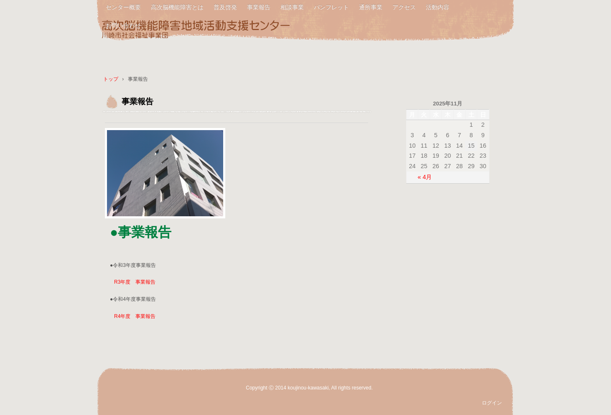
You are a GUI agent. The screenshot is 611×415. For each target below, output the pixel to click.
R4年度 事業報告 (134, 316)
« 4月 (425, 177)
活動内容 (437, 7)
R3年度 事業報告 (134, 282)
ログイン (492, 403)
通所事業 (370, 7)
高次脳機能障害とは (177, 7)
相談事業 (292, 7)
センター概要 (123, 7)
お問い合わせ (123, 25)
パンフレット (331, 7)
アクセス (404, 7)
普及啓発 (225, 7)
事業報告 (258, 7)
